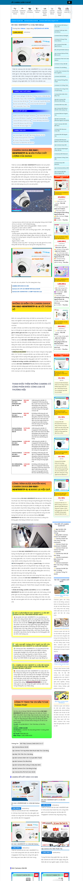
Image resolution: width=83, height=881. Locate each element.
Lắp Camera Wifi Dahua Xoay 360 (61, 25)
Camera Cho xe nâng (61, 67)
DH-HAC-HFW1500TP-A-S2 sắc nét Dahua (62, 280)
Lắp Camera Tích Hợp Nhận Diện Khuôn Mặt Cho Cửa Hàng (30, 751)
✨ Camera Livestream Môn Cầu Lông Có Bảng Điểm (61, 564)
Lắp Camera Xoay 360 (61, 145)
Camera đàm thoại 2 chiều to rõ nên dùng (24, 98)
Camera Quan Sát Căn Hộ (61, 628)
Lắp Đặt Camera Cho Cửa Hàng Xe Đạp (24, 768)
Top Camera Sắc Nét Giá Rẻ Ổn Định (37, 103)
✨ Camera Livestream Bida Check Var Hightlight (61, 559)
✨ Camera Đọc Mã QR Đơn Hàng (61, 554)
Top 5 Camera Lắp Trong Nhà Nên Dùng (40, 101)
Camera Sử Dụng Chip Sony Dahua (61, 40)
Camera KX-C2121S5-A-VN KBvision (62, 193)
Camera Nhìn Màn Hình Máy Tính (61, 94)
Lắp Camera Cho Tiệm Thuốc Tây (51, 849)
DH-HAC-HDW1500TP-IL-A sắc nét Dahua (27, 25)
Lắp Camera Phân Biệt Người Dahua (60, 45)
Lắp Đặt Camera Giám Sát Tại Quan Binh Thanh (27, 758)
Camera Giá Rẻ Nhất (60, 76)
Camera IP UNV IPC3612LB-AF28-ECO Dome (61, 374)
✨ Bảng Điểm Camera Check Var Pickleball (61, 536)
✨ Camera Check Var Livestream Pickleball (61, 545)
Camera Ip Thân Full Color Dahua (62, 59)
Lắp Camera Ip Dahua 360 (62, 168)
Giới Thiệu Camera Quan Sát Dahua (61, 702)
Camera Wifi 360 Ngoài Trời (61, 135)
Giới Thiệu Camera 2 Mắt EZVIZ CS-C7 (31, 743)
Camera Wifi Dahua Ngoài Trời (48, 21)
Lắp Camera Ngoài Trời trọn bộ (20, 135)
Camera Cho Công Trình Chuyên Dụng (61, 89)
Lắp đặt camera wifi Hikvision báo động (60, 100)
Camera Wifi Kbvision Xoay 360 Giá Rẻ (22, 123)
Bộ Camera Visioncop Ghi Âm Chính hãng (23, 137)
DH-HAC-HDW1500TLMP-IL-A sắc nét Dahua (53, 800)
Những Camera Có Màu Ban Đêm (42, 96)
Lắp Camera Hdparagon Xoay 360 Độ (61, 149)
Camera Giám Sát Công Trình (61, 596)
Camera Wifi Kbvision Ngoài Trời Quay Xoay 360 (62, 140)
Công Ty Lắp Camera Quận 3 (61, 664)
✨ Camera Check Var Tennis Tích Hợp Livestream (61, 550)
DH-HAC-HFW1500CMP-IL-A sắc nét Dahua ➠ (25, 803)
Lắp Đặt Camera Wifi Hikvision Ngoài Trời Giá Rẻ (62, 119)
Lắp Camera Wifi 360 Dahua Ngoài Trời (60, 172)
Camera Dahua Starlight (61, 35)
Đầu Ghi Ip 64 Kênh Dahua (62, 49)
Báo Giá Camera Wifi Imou (19, 103)
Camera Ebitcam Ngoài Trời (61, 114)
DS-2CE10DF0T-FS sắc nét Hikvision (61, 322)
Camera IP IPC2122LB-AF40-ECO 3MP (61, 453)
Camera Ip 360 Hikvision (61, 154)
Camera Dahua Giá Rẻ (31, 21)
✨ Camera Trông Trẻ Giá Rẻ (60, 573)
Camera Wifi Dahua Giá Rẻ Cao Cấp (22, 120)
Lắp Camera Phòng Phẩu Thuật (61, 80)
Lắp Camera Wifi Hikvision (43, 115)
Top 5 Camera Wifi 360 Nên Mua (61, 124)
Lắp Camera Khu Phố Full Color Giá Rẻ (23, 772)
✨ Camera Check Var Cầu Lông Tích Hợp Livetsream (61, 540)
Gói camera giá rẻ (19, 868)
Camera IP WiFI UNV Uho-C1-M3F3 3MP (60, 494)
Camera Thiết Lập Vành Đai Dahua (61, 31)
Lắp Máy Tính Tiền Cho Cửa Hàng (22, 754)
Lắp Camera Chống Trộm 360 (61, 158)
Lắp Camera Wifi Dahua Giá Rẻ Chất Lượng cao (61, 109)
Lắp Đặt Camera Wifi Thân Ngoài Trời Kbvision (24, 115)
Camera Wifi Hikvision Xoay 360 (60, 130)
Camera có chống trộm (61, 85)
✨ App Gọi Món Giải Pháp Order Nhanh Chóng (60, 531)
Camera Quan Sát (17, 21)
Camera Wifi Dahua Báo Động (40, 118)
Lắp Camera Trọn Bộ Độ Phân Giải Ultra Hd (23, 142)
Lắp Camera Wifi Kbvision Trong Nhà (22, 118)
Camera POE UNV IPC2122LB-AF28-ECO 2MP (61, 413)
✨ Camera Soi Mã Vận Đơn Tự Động (61, 569)
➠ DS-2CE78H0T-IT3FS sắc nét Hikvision (61, 237)
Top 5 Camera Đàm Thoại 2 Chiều (21, 106)
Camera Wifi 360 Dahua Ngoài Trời (22, 125)
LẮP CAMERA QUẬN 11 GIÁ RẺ (21, 2)
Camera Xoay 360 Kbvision (60, 163)
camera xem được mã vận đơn (21, 101)
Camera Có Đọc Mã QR (61, 64)
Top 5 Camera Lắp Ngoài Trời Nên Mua (22, 96)
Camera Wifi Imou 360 (61, 104)
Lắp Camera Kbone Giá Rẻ (20, 747)
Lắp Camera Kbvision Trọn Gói (37, 135)
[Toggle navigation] (69, 2)
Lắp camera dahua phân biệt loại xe (61, 54)
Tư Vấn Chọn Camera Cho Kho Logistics (62, 71)
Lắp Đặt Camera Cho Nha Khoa (22, 761)
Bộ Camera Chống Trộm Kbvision (21, 140)
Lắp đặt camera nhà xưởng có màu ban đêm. (26, 765)
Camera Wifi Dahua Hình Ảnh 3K (40, 120)
